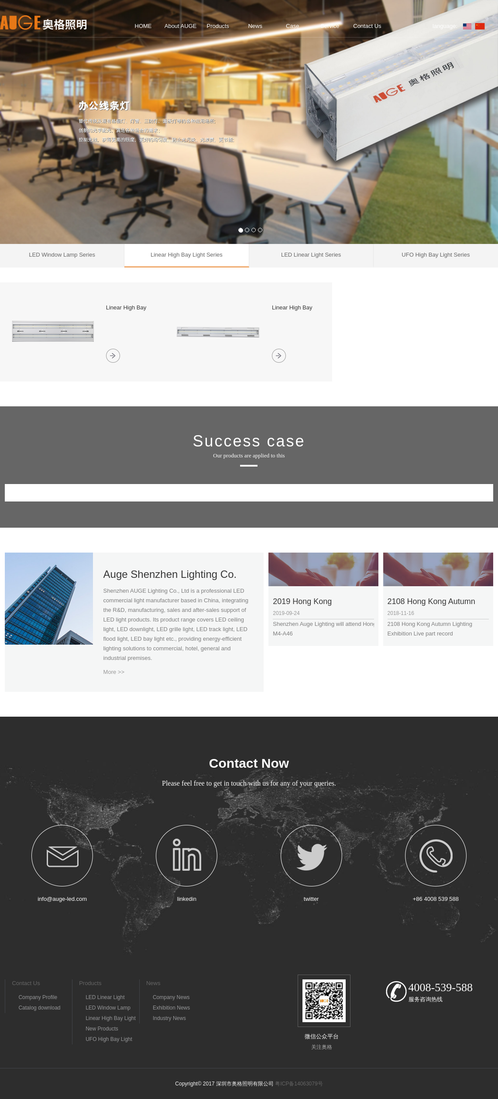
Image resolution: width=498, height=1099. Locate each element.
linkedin (186, 899)
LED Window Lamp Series (108, 1009)
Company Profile (37, 997)
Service (329, 26)
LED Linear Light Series (105, 998)
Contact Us (367, 26)
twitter (311, 899)
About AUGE (181, 26)
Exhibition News (171, 1008)
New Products (102, 1029)
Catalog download (39, 1008)
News (255, 26)
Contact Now (249, 763)
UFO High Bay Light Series (109, 1040)
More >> (113, 672)
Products (218, 26)
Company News (171, 997)
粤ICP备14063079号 (299, 1084)
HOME (143, 26)
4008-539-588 (441, 987)
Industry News (169, 1018)
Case (292, 26)
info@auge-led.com (62, 899)
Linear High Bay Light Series (111, 1019)
